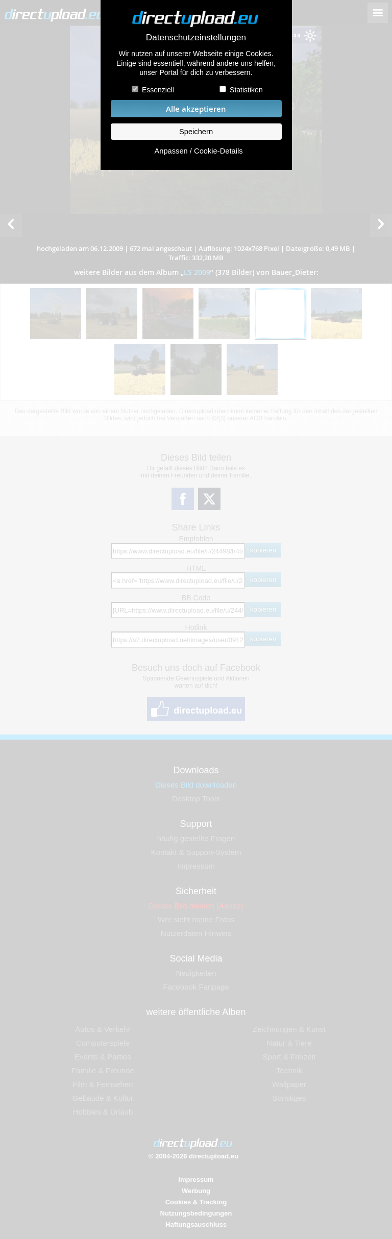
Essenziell (158, 90)
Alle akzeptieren (196, 109)
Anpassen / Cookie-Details (198, 151)
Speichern (196, 132)
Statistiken (246, 90)
